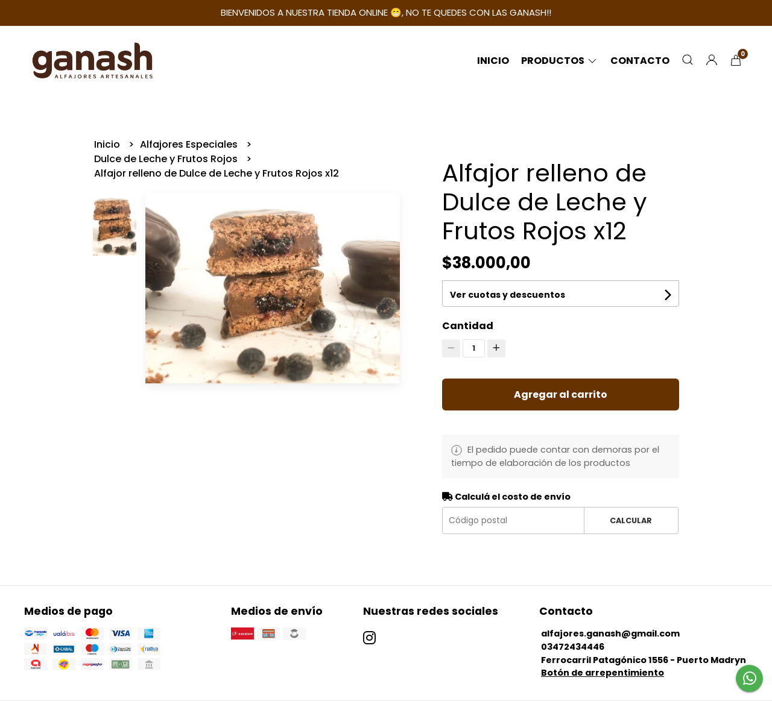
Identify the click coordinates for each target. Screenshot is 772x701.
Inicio (493, 61)
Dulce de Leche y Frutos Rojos (167, 159)
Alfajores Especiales (190, 144)
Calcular (631, 520)
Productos (559, 61)
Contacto (639, 61)
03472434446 (572, 647)
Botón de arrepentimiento (602, 673)
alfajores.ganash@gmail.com (610, 633)
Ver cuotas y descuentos (507, 295)
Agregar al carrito (560, 394)
